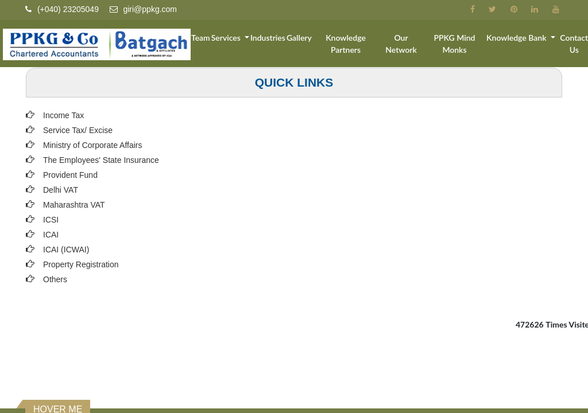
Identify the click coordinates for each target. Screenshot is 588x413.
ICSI (51, 219)
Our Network (405, 44)
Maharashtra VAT (74, 204)
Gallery (306, 38)
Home (187, 38)
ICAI (51, 234)
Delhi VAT (60, 189)
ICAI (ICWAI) (66, 249)
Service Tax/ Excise (78, 130)
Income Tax (63, 115)
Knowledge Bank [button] (519, 38)
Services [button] (234, 38)
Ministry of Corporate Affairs (92, 145)
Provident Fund (70, 175)
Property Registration (81, 264)
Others (55, 279)
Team (208, 38)
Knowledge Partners (352, 44)
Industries (275, 38)
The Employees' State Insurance (101, 160)
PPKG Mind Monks (457, 44)
